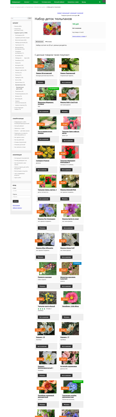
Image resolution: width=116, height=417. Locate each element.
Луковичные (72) (20, 85)
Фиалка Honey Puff (67, 195)
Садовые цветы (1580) (20, 33)
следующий (73, 13)
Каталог (27, 2)
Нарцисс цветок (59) (20, 70)
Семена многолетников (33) (20, 101)
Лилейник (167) (19, 60)
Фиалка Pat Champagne (69, 165)
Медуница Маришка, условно (92, 74)
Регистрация (16, 205)
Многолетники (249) (20, 40)
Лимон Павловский (67, 73)
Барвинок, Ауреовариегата (91, 348)
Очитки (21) (18, 72)
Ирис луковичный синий (69, 316)
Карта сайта (17, 177)
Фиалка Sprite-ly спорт (93, 165)
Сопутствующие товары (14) (18, 108)
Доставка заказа (24, 131)
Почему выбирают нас (20, 160)
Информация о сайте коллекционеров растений (21, 122)
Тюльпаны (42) (19, 91)
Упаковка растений (19, 144)
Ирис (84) (26, 58)
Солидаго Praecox (42, 135)
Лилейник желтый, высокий (92, 317)
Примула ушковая (91, 195)
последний (80, 13)
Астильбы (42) (19, 55)
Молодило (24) (19, 65)
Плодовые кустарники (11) (19, 52)
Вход (16, 201)
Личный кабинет (19, 126)
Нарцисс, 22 (40, 255)
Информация (16, 2)
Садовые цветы (20, 7)
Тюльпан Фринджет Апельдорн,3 (67, 135)
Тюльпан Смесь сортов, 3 (94, 135)
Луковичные (29, 7)
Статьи (35, 2)
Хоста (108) (18, 80)
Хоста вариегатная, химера (67, 105)
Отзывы (48, 41)
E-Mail (14, 188)
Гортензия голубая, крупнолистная (92, 286)
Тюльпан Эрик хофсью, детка (93, 105)
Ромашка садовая (67, 347)
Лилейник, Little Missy (93, 224)
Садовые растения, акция (22, 37)
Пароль (15, 194)
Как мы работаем (19, 140)
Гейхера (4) (18, 58)
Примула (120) (19, 77)
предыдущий (65, 13)
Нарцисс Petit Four (43, 347)
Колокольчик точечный (45, 316)
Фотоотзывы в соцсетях (21, 171)
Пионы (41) (18, 75)
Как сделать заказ (19, 137)
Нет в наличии (66, 84)
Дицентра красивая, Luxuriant (43, 224)
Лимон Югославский (44, 73)
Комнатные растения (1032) (18, 29)
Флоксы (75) (18, 96)
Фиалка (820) (18, 26)
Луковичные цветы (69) (20, 88)
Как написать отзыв (19, 147)
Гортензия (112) (19, 45)
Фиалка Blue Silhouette (44, 195)
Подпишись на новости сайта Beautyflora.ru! (20, 134)
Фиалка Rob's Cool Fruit (44, 104)
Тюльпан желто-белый (68, 224)
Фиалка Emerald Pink (44, 165)
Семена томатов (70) (21, 105)
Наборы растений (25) (21, 42)
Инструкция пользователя (21, 158)
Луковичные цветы (40, 7)
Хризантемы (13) (19, 82)
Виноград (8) (18, 98)
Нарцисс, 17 (64, 255)
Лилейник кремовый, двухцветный (68, 286)
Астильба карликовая (44, 285)
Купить (40, 84)
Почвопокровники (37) (21, 94)
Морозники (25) (19, 68)
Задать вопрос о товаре (79, 36)
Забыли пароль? (17, 208)
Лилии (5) (17, 63)
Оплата (16, 131)
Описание (39, 41)
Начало (12, 7)
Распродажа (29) (19, 35)
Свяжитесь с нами (19, 128)
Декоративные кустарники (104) (20, 48)
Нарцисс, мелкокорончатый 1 (92, 255)
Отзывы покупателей (20, 142)
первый (59, 13)
